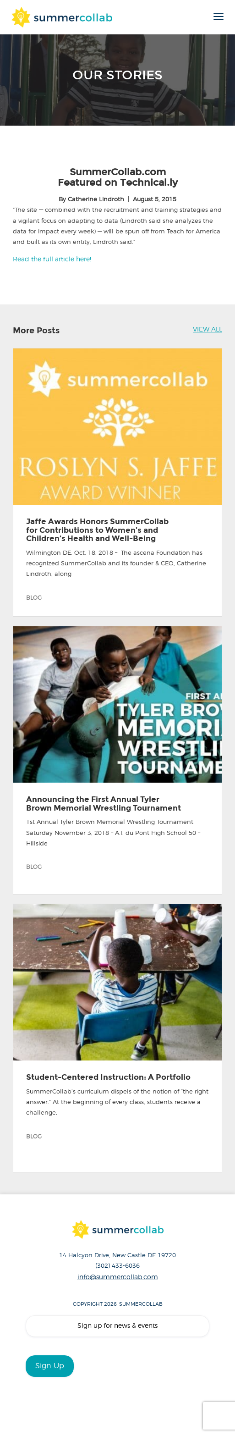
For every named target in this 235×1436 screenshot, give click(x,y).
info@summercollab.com (117, 1277)
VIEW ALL (207, 329)
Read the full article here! (52, 259)
